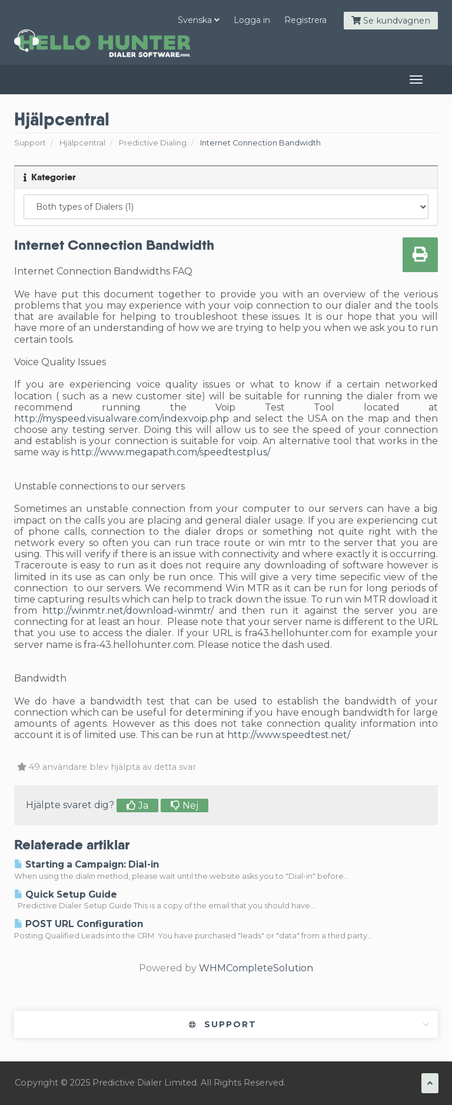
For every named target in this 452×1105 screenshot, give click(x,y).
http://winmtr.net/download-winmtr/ (128, 610)
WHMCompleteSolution (256, 968)
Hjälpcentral (82, 142)
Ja (137, 805)
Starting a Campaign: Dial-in (86, 864)
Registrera (305, 20)
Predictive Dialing (153, 142)
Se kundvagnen (390, 20)
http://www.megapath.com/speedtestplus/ (170, 452)
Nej (184, 805)
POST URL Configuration (78, 923)
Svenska (199, 20)
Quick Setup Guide (65, 894)
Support (30, 142)
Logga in (252, 20)
